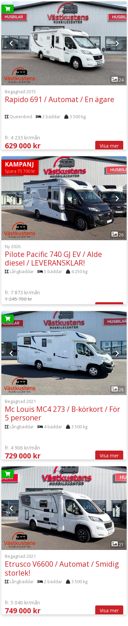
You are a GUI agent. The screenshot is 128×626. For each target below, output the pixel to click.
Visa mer (109, 146)
